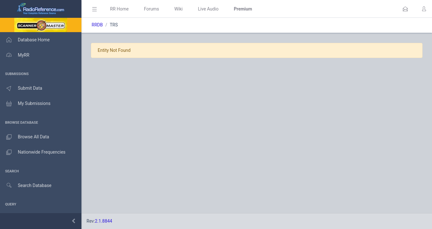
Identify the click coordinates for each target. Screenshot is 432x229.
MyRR (14, 55)
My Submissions (25, 104)
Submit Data (21, 88)
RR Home (119, 8)
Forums (151, 8)
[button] (405, 8)
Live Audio (208, 8)
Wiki (178, 8)
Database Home (25, 40)
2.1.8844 (103, 221)
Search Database (26, 185)
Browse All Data (24, 137)
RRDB (97, 24)
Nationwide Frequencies (33, 152)
